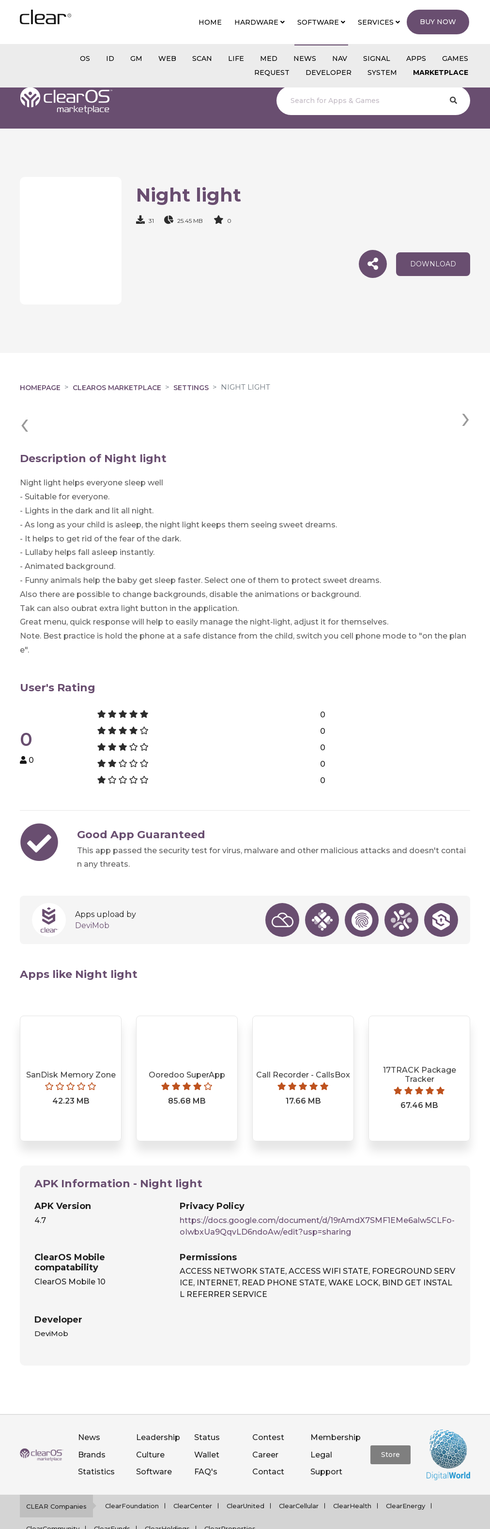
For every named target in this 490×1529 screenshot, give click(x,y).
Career (265, 1419)
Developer (329, 72)
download (433, 264)
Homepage (40, 387)
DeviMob (92, 889)
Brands (92, 1419)
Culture (150, 1419)
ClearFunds (112, 1493)
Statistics (96, 1436)
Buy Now (438, 21)
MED (268, 58)
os (85, 58)
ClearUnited (245, 1470)
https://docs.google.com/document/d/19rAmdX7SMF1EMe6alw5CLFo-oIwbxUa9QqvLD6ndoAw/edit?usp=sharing (317, 1190)
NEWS (304, 58)
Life (236, 58)
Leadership (158, 1402)
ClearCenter (192, 1470)
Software (154, 1436)
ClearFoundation (132, 1470)
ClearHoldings (167, 1493)
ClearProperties (230, 1493)
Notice (363, 1516)
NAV (339, 58)
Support (326, 1436)
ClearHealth (352, 1470)
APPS (416, 58)
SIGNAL (376, 58)
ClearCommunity (52, 1493)
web (167, 58)
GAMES (455, 58)
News (89, 1402)
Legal (321, 1419)
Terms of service (317, 1516)
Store (390, 1419)
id (110, 58)
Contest (268, 1402)
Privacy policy (257, 1516)
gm (136, 58)
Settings (191, 387)
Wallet (206, 1419)
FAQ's (205, 1436)
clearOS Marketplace (117, 387)
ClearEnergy (405, 1470)
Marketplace (440, 72)
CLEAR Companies (56, 1471)
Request (272, 72)
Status (207, 1402)
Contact (268, 1436)
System (382, 72)
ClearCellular (299, 1470)
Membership (335, 1402)
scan (202, 58)
